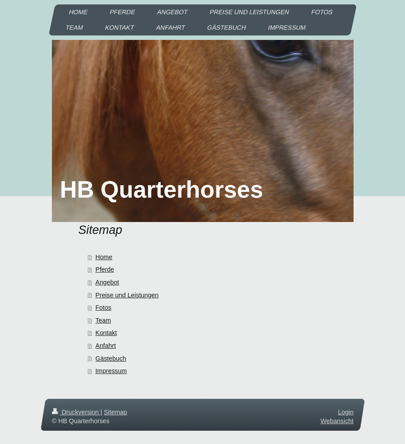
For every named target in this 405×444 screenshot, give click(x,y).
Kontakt (106, 332)
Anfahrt (105, 345)
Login (346, 412)
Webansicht (336, 421)
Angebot (107, 282)
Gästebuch (110, 358)
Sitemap (115, 412)
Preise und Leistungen (126, 295)
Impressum (111, 370)
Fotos (103, 307)
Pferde (104, 269)
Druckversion (76, 412)
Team (103, 320)
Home (103, 257)
